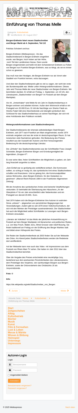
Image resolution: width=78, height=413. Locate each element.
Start (10, 308)
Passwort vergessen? (17, 388)
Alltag (11, 313)
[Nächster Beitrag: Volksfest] (65, 291)
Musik (11, 321)
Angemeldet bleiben (19, 375)
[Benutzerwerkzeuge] (67, 33)
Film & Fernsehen (18, 327)
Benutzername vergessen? (19, 385)
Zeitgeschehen (16, 311)
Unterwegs (14, 340)
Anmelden (14, 381)
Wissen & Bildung (18, 335)
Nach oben (70, 407)
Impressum (14, 343)
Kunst (11, 324)
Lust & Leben (15, 330)
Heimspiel (13, 338)
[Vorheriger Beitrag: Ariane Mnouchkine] (13, 291)
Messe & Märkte (17, 332)
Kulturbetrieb (22, 32)
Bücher (12, 319)
